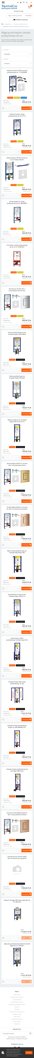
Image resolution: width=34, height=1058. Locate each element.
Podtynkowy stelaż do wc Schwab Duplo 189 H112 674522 (17, 596)
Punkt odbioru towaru (17, 1002)
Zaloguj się (18, 2)
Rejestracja (21, 2)
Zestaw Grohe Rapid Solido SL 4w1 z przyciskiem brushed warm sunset (17, 814)
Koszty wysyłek (17, 999)
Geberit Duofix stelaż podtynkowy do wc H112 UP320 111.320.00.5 (17, 116)
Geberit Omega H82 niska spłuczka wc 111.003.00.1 (17, 901)
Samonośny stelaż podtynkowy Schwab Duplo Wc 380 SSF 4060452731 (17, 640)
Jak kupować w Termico (17, 997)
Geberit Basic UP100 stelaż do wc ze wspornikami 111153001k (17, 159)
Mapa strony (17, 994)
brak (23, 938)
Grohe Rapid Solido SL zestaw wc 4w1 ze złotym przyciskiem (17, 508)
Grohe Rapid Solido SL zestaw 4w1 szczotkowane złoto (17, 464)
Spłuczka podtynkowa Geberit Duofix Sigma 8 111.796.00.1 (17, 945)
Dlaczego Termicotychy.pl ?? (17, 1011)
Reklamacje (17, 1016)
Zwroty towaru (17, 1021)
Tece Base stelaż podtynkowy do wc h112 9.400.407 (17, 246)
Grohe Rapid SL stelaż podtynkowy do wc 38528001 (17, 202)
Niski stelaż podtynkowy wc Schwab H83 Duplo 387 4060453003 (17, 552)
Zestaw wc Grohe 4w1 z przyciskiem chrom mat (17, 290)
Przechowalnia (24, 2)
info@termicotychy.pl (21, 19)
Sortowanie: (6, 49)
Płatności (17, 1007)
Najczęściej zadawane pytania (17, 1004)
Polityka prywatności (17, 1019)
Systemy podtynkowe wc (20, 24)
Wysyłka (17, 1009)
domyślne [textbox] (7, 54)
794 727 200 (18, 11)
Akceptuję (28, 1052)
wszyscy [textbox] (7, 63)
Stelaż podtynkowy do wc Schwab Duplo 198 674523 (17, 333)
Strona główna (7, 24)
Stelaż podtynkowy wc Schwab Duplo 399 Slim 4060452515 (17, 378)
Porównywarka (27, 2)
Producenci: (6, 59)
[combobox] (17, 54)
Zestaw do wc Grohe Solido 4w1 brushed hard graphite (17, 857)
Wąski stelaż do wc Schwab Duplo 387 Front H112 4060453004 (17, 421)
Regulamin (17, 1024)
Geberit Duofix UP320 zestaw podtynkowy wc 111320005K (17, 71)
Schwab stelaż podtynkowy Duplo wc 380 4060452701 (17, 726)
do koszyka (25, 108)
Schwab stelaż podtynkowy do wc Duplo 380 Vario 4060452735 (17, 771)
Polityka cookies (17, 1014)
